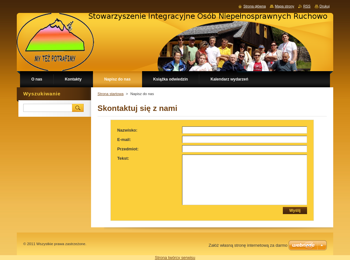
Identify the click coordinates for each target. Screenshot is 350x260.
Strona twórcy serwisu (175, 257)
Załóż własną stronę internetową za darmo (248, 245)
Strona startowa (111, 94)
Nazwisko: (127, 130)
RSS (306, 6)
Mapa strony (284, 6)
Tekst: (123, 158)
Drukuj (325, 6)
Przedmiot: (128, 148)
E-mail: (124, 139)
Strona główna (254, 6)
